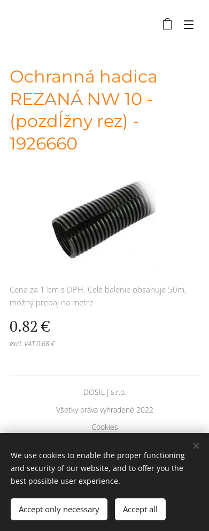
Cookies (104, 427)
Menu (188, 24)
